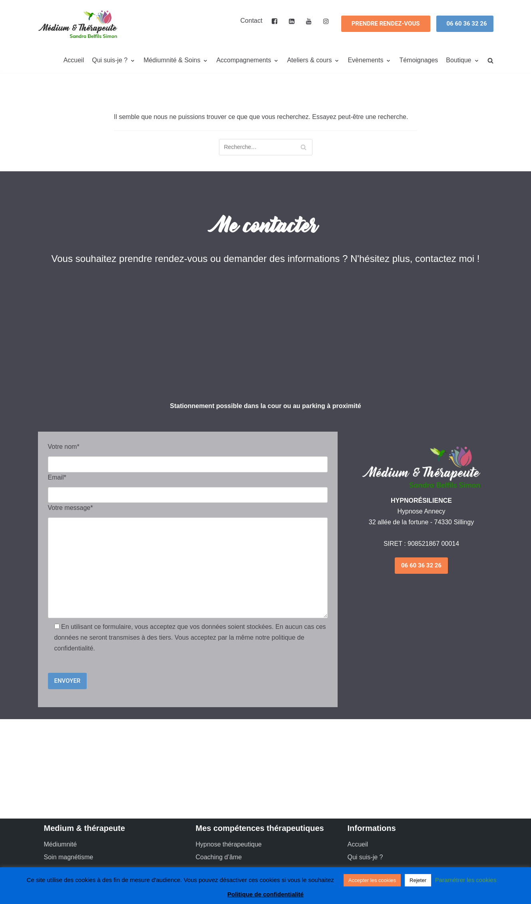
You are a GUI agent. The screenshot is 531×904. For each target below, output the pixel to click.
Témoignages (418, 60)
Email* (57, 477)
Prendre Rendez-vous (386, 23)
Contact (252, 20)
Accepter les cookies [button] (372, 880)
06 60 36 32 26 (467, 23)
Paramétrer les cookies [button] (465, 879)
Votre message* (70, 507)
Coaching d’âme (219, 857)
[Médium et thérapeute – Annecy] (78, 24)
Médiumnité (60, 844)
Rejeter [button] (418, 880)
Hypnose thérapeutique (229, 844)
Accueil (74, 60)
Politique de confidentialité (265, 894)
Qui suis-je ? (365, 857)
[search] (490, 60)
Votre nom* (64, 446)
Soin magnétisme (68, 857)
